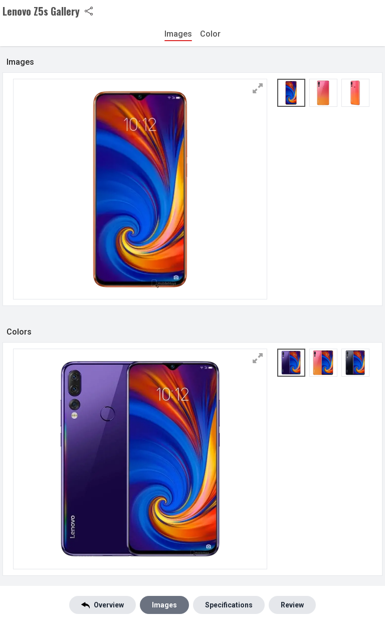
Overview (102, 605)
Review (292, 605)
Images (178, 34)
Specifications (229, 605)
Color (210, 34)
